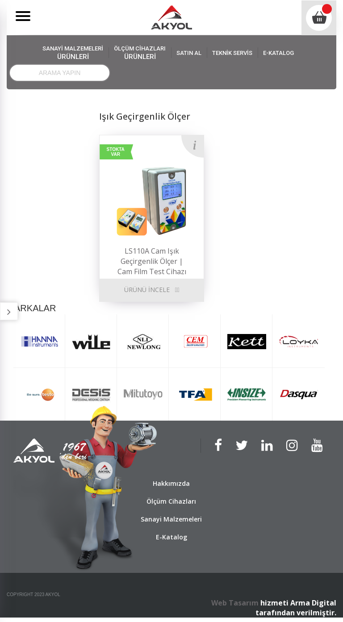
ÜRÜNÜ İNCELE (147, 289)
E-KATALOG (278, 53)
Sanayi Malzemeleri (171, 519)
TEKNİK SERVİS (232, 53)
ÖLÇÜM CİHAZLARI (140, 53)
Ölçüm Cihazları (171, 501)
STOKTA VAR (116, 152)
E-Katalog (171, 537)
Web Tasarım (235, 603)
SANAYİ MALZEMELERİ (72, 53)
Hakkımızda (171, 483)
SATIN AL (188, 53)
